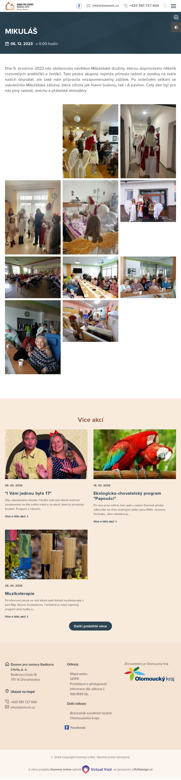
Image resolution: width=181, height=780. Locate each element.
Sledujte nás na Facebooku (79, 6)
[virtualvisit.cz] (97, 771)
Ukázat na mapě (23, 693)
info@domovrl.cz (105, 5)
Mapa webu (78, 675)
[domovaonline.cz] (61, 770)
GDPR (74, 680)
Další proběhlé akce (90, 627)
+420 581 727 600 (144, 5)
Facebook (78, 729)
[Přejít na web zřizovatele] (150, 675)
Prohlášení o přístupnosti (88, 685)
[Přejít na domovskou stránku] (18, 6)
